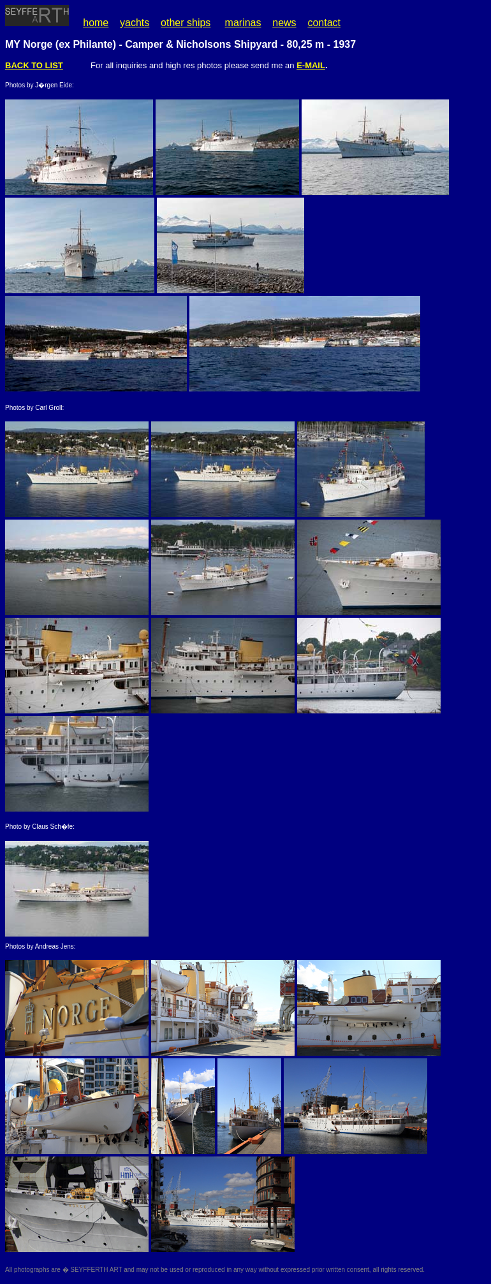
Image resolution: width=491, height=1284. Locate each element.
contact (324, 22)
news (284, 22)
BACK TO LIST (34, 65)
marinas (243, 22)
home (95, 22)
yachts (134, 22)
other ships (185, 22)
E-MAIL (311, 65)
